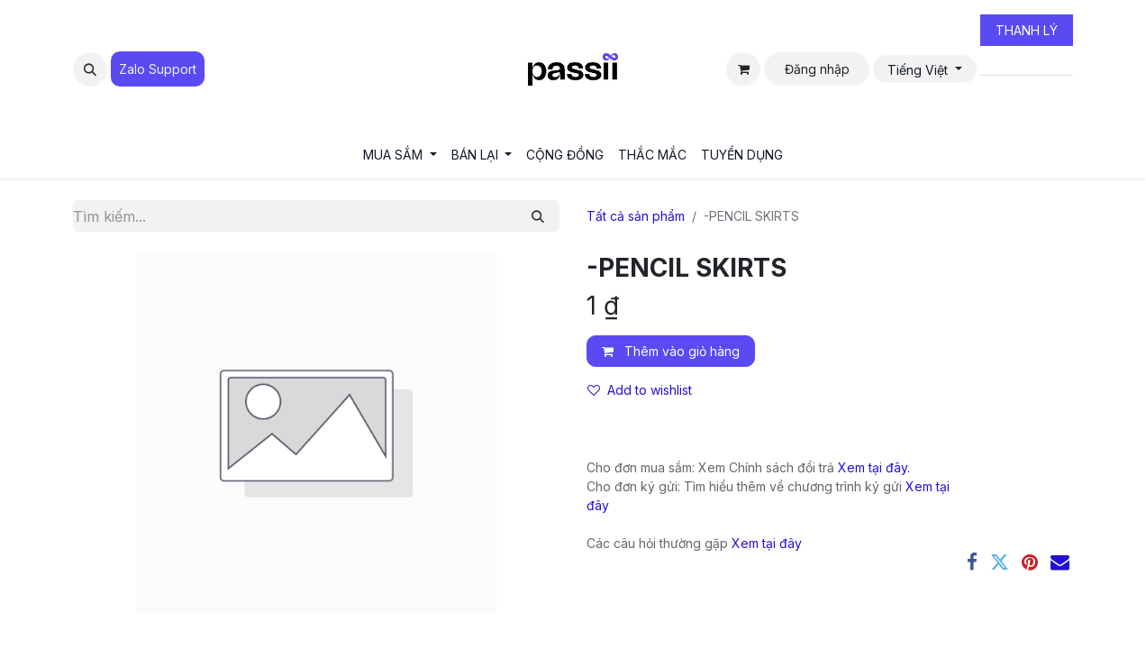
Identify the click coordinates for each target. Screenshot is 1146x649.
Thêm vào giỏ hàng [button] (671, 351)
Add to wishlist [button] (639, 390)
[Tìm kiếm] (537, 216)
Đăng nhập (817, 69)
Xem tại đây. (874, 467)
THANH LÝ (1027, 30)
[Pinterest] (1030, 562)
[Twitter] (999, 562)
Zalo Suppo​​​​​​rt (157, 69)
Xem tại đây (767, 543)
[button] (90, 69)
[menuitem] (400, 154)
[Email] (1059, 562)
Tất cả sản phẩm (636, 216)
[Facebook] (972, 562)
